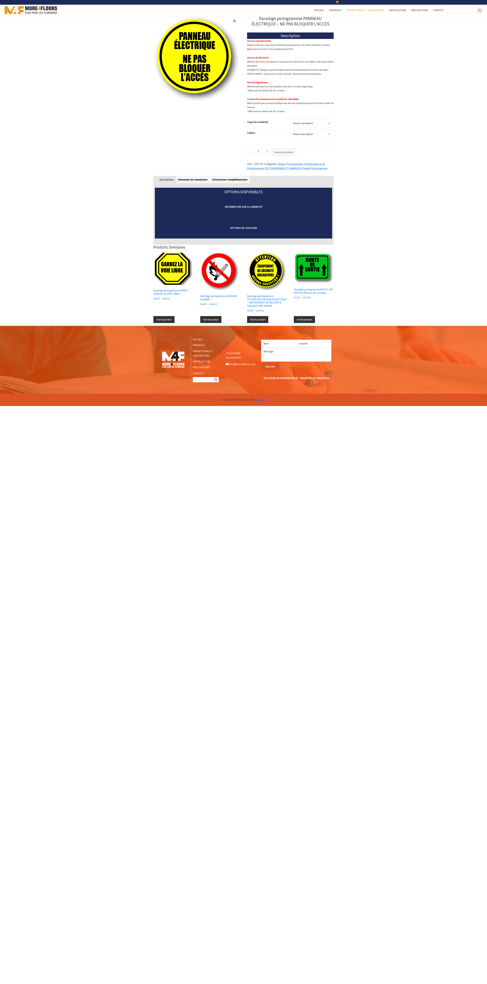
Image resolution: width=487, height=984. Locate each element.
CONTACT (198, 373)
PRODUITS (199, 345)
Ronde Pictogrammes (315, 168)
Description (166, 179)
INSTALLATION (201, 361)
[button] (234, 21)
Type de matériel (257, 122)
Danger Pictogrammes (290, 164)
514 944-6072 (233, 357)
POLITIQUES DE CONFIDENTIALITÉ (281, 377)
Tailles (251, 133)
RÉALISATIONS (201, 367)
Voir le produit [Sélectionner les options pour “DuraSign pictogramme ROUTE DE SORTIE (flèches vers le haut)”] (304, 319)
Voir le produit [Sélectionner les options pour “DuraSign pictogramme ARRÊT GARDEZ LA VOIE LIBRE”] (164, 319)
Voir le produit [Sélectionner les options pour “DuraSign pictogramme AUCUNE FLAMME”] (210, 319)
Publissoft (260, 399)
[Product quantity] (258, 151)
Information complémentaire (229, 179)
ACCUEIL (197, 339)
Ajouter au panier (284, 152)
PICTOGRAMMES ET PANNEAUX (283, 168)
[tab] (166, 179)
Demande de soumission (192, 179)
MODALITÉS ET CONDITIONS (314, 377)
